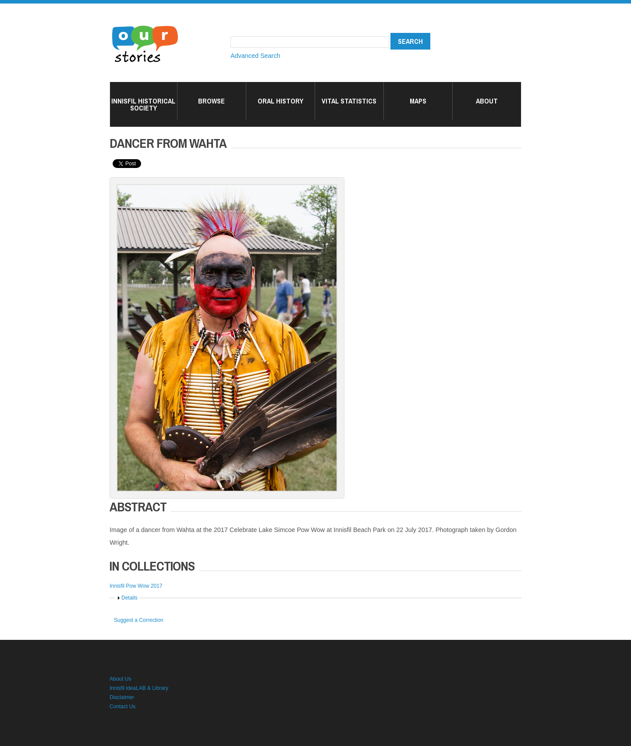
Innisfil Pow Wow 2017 (136, 586)
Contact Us (122, 706)
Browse (211, 101)
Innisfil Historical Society (143, 104)
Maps (418, 101)
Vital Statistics (349, 101)
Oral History (280, 101)
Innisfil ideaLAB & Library (139, 688)
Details (129, 598)
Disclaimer (122, 697)
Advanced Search (255, 55)
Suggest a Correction (138, 620)
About (487, 101)
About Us (120, 679)
